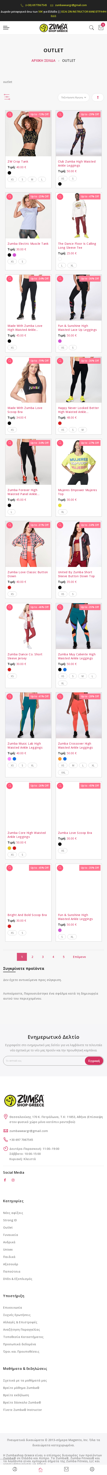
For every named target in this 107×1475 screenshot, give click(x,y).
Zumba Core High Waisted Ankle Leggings (27, 835)
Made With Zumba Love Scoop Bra (25, 410)
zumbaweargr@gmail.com (68, 5)
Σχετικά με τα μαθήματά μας (25, 1380)
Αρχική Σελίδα (43, 60)
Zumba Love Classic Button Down (28, 574)
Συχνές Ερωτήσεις (17, 1315)
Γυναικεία (10, 1235)
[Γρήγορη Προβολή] (9, 114)
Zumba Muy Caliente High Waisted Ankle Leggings (77, 656)
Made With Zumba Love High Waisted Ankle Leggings (25, 328)
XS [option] (12, 179)
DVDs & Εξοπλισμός (17, 1279)
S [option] (22, 179)
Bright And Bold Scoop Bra (27, 915)
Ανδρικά (9, 1242)
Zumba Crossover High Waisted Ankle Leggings (75, 745)
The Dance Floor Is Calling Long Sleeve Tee (77, 246)
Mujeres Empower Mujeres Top (77, 492)
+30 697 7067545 (21, 1140)
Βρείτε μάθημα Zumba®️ (21, 1388)
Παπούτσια (11, 1271)
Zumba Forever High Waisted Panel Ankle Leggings (22, 492)
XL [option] (72, 265)
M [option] (32, 179)
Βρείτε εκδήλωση (16, 1395)
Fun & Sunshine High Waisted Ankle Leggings (75, 917)
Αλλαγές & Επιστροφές (20, 1322)
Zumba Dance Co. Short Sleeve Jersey (25, 656)
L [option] (42, 179)
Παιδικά (9, 1257)
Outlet (8, 1227)
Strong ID (10, 1220)
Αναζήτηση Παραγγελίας (21, 1329)
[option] (9, 173)
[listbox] (28, 172)
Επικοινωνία (12, 1307)
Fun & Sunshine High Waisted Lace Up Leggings (77, 328)
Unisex (8, 1249)
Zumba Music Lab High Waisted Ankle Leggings (25, 745)
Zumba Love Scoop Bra (75, 833)
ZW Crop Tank (18, 161)
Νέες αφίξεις (13, 1213)
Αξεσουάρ (10, 1264)
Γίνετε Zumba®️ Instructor (22, 1410)
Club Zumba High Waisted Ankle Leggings (77, 163)
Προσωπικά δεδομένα (19, 1344)
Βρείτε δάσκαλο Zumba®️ (22, 1402)
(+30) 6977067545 (33, 5)
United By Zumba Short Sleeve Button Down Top (76, 574)
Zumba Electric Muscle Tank (28, 244)
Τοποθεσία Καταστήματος (23, 1337)
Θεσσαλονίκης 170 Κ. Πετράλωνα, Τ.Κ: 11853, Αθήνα (48, 1117)
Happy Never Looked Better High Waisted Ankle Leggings (78, 410)
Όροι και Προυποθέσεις (21, 1351)
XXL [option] (63, 772)
